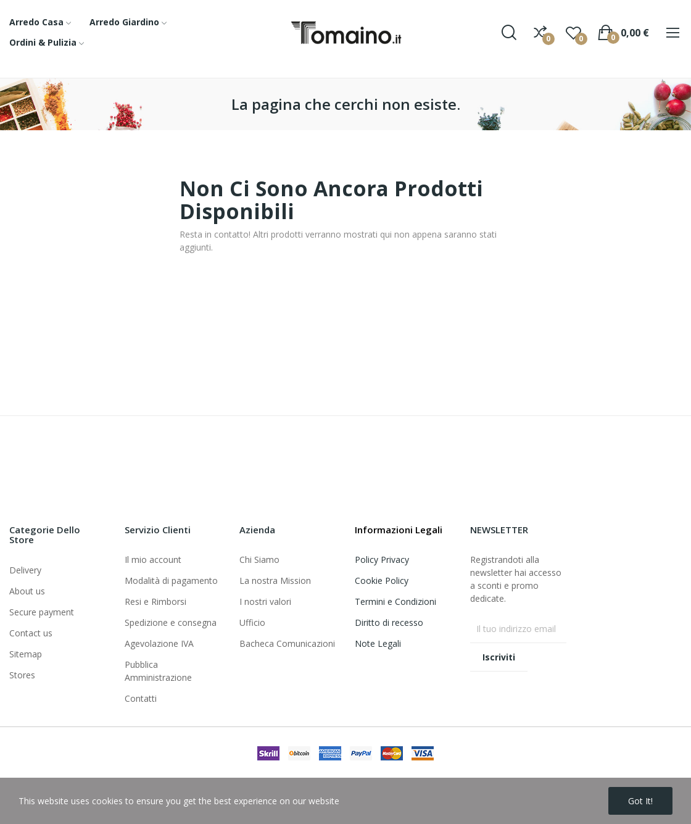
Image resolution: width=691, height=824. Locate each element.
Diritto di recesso (389, 622)
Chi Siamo (259, 559)
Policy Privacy (382, 559)
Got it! (640, 801)
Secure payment (41, 612)
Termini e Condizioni (395, 601)
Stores (22, 675)
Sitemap (25, 654)
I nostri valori (265, 601)
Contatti (141, 698)
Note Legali (378, 643)
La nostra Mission (275, 580)
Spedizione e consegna (171, 622)
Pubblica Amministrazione (158, 671)
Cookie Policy (381, 580)
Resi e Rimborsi (155, 601)
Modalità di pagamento (171, 580)
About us (27, 591)
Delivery (25, 570)
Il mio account (153, 559)
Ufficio (252, 622)
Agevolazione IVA (159, 643)
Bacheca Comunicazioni (287, 643)
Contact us (30, 633)
